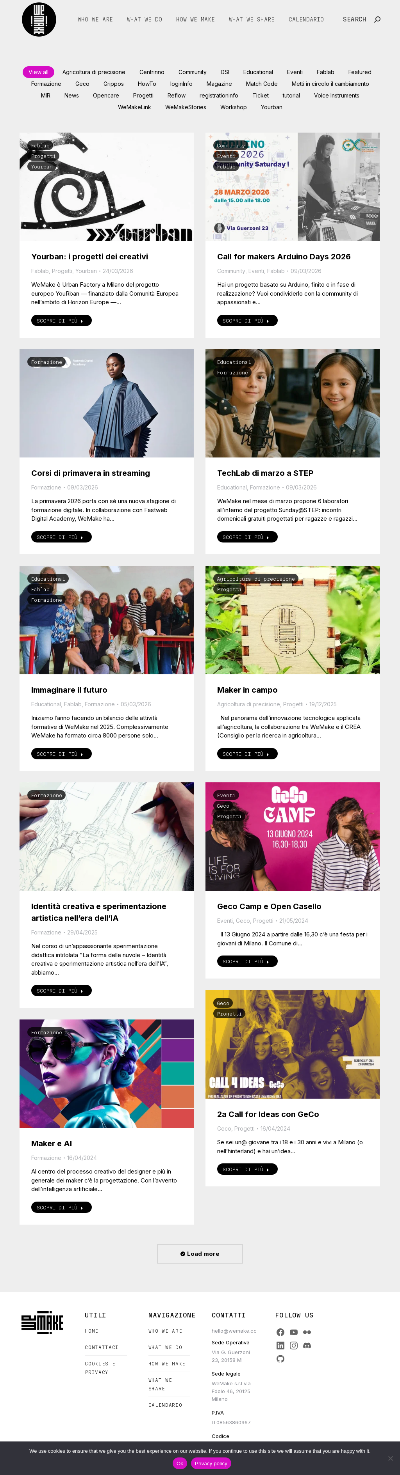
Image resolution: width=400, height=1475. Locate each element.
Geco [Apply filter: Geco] (82, 83)
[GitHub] (280, 1358)
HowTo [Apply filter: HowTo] (147, 83)
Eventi (226, 156)
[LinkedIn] (280, 1345)
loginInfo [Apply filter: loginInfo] (181, 83)
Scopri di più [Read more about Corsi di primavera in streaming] (60, 537)
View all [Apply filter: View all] (38, 72)
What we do (165, 1347)
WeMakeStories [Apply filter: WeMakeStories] (185, 107)
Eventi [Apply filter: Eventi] (295, 72)
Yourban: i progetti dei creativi (89, 256)
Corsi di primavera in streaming (90, 473)
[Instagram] (293, 1345)
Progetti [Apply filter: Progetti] (143, 95)
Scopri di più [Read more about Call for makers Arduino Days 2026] (246, 320)
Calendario (165, 1405)
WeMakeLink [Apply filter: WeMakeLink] (134, 107)
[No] (390, 1458)
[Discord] (307, 1345)
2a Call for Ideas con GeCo (268, 1114)
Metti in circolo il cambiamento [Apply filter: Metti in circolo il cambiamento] (330, 83)
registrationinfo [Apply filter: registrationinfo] (219, 95)
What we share (160, 1384)
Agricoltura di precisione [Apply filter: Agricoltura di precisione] (93, 72)
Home (91, 1330)
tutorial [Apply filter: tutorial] (291, 95)
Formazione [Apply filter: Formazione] (46, 83)
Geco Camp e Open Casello (269, 906)
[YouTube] (293, 1332)
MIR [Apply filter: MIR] (45, 95)
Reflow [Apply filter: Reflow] (177, 95)
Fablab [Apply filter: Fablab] (325, 72)
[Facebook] (280, 1332)
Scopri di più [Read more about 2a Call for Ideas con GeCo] (246, 1169)
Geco (223, 805)
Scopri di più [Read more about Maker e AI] (60, 1207)
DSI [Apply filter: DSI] (225, 72)
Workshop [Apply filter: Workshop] (233, 107)
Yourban (42, 166)
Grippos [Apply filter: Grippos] (114, 83)
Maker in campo (247, 690)
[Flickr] (307, 1332)
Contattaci (102, 1347)
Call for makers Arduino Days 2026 (284, 256)
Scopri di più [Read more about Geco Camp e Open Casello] (246, 961)
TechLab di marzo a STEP (265, 473)
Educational (234, 362)
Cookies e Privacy (100, 1368)
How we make (167, 1363)
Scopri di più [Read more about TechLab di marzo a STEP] (246, 537)
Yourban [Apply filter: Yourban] (271, 107)
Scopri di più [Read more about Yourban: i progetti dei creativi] (60, 320)
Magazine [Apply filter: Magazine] (219, 83)
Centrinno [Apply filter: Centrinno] (151, 72)
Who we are (165, 1330)
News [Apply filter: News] (71, 95)
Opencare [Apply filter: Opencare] (106, 95)
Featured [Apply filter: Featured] (359, 72)
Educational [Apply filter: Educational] (258, 72)
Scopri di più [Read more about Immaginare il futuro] (60, 754)
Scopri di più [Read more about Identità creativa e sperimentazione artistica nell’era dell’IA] (60, 990)
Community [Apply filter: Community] (193, 72)
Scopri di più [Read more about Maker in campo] (246, 754)
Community (231, 145)
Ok (180, 1463)
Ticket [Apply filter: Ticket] (260, 95)
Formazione (46, 362)
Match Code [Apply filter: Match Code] (262, 83)
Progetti (43, 156)
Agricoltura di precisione (256, 578)
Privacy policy (211, 1463)
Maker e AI (51, 1143)
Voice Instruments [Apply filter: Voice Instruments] (336, 95)
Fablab (40, 145)
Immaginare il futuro (69, 690)
